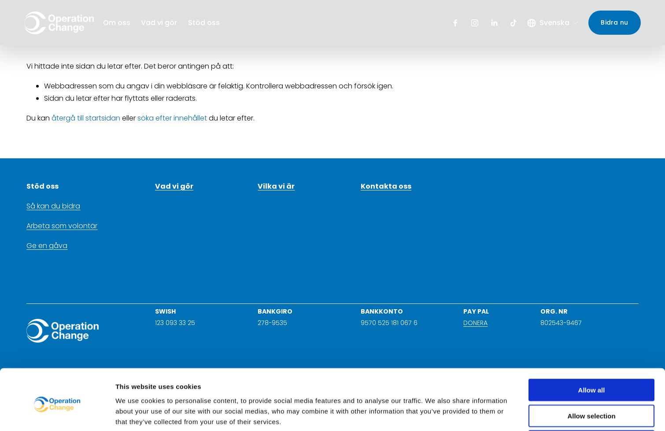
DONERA (475, 322)
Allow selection (591, 380)
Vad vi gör (162, 24)
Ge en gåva (46, 246)
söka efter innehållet (172, 118)
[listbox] (551, 24)
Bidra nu (612, 23)
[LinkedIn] (491, 24)
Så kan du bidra (53, 206)
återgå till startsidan (86, 118)
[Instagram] (472, 24)
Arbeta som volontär (61, 226)
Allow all (591, 354)
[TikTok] (511, 24)
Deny (592, 405)
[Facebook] (452, 24)
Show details (462, 413)
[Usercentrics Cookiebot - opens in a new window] (57, 413)
